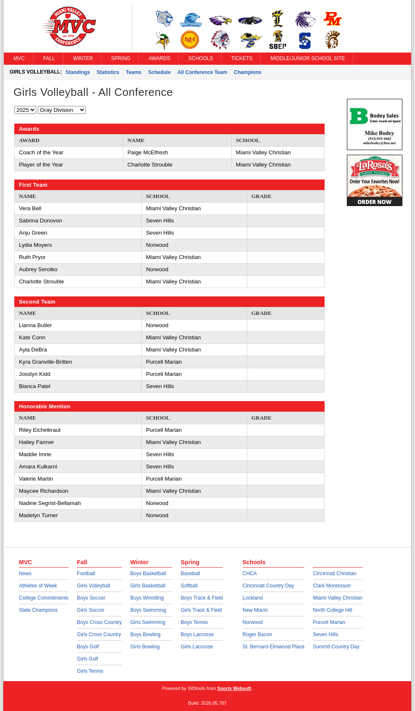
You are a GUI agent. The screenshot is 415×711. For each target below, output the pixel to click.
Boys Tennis (194, 622)
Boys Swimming (148, 610)
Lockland (253, 598)
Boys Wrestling (147, 598)
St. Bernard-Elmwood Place (273, 647)
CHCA (250, 573)
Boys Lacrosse (197, 634)
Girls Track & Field (201, 610)
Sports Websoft (234, 688)
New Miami (255, 610)
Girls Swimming (147, 622)
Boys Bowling (145, 634)
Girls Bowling (145, 647)
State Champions (38, 610)
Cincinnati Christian (334, 573)
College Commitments (44, 598)
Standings (78, 72)
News (25, 573)
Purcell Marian (329, 622)
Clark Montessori (332, 586)
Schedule (159, 72)
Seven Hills (325, 634)
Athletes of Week (38, 586)
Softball (189, 586)
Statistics (108, 72)
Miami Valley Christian (337, 598)
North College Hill (332, 610)
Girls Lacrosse (197, 647)
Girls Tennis (90, 671)
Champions (247, 72)
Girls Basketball (147, 586)
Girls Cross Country (99, 634)
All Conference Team (202, 72)
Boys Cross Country (99, 622)
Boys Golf (88, 647)
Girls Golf (87, 659)
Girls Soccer (90, 610)
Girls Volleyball (93, 586)
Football (86, 573)
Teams (133, 72)
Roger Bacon (257, 634)
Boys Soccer (91, 598)
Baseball (190, 573)
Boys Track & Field (202, 598)
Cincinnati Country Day (268, 586)
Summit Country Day (336, 647)
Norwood (253, 622)
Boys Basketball (148, 573)
